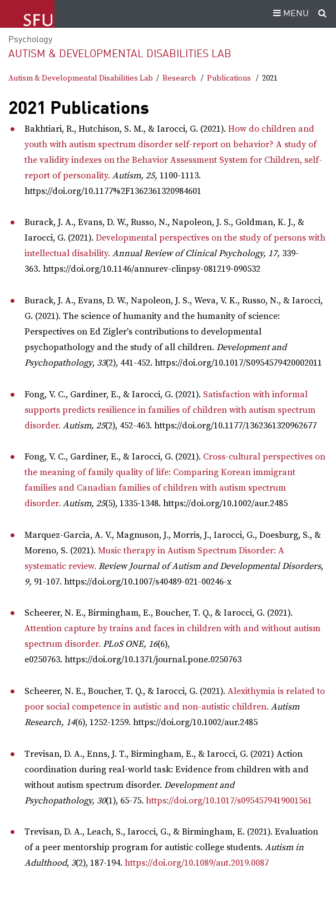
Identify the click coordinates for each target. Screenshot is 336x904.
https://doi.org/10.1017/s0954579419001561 (229, 800)
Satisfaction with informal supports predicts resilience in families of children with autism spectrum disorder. (169, 410)
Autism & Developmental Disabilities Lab (119, 54)
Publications (229, 78)
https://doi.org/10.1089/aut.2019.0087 (197, 862)
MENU (289, 13)
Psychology (30, 40)
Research (179, 78)
